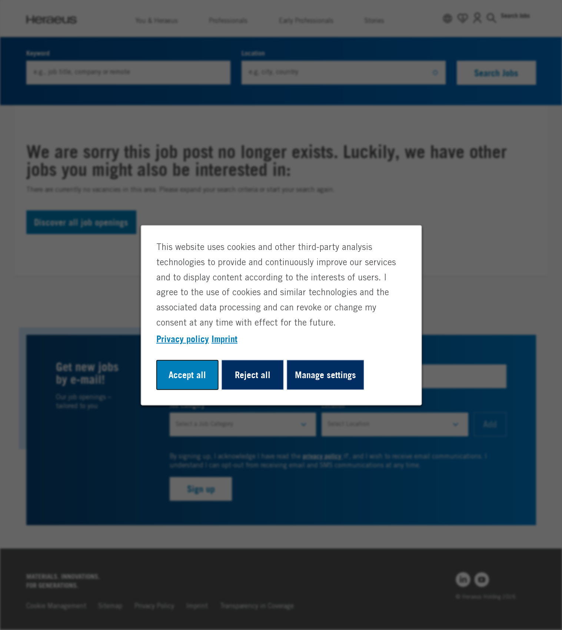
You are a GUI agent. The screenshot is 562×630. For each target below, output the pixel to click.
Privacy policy (185, 344)
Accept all (190, 378)
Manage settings (323, 378)
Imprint (226, 344)
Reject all (253, 378)
